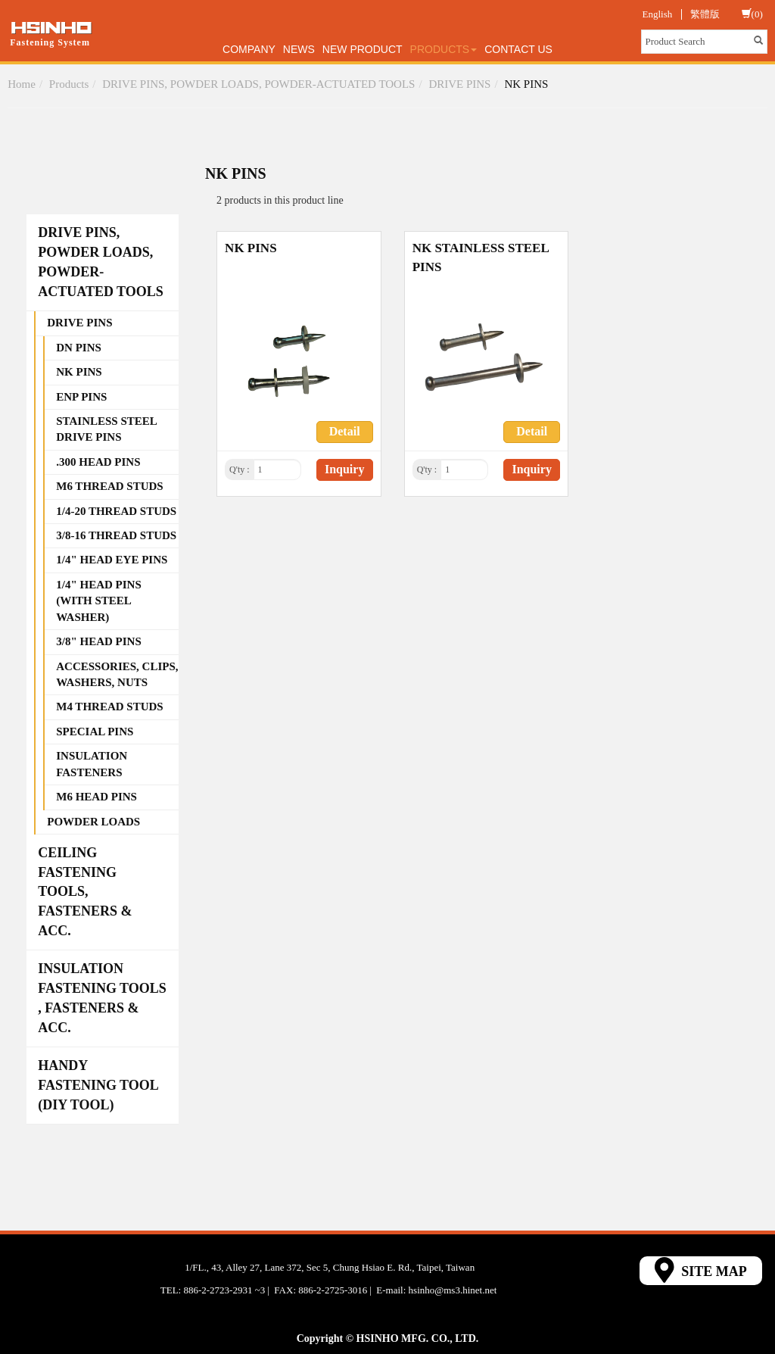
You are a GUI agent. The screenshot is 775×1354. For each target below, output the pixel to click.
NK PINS (526, 84)
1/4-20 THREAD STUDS (116, 511)
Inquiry (344, 469)
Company (249, 49)
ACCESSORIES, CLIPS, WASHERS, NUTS (117, 674)
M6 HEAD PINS (96, 797)
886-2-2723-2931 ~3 (224, 1290)
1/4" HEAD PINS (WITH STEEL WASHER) (99, 601)
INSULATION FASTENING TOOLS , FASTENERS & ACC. (102, 997)
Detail (344, 431)
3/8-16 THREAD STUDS (116, 535)
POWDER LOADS (93, 822)
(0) (752, 14)
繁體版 (705, 14)
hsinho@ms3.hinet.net (453, 1290)
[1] (277, 469)
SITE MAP (701, 1270)
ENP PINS (81, 397)
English (658, 14)
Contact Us (518, 49)
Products (444, 49)
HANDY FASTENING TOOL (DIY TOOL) (98, 1085)
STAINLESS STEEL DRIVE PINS (106, 429)
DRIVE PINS (459, 84)
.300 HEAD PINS (98, 462)
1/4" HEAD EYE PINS (111, 560)
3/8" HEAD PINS (99, 641)
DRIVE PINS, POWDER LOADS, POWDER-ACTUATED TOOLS (258, 84)
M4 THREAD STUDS (109, 706)
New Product (362, 49)
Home (22, 84)
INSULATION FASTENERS (91, 764)
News (299, 49)
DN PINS (78, 348)
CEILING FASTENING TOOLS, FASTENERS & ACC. (85, 891)
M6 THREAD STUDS (109, 486)
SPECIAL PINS (94, 731)
